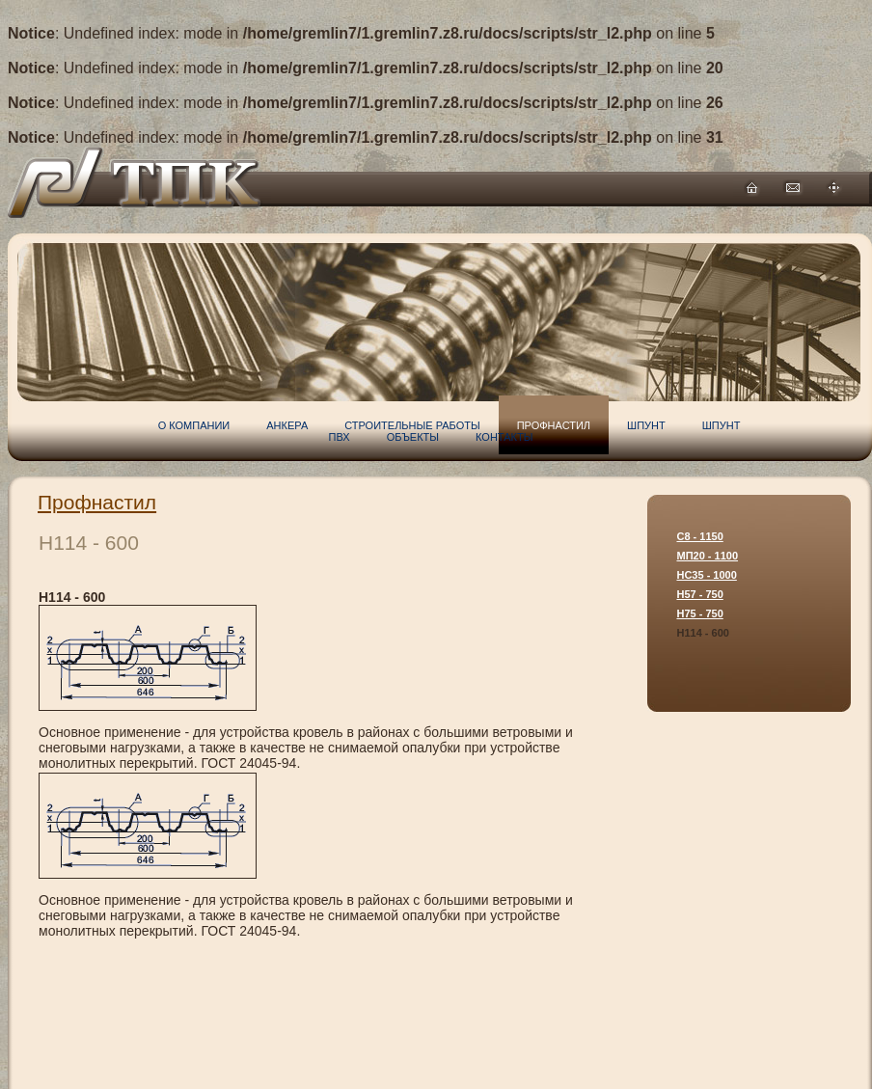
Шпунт (646, 425)
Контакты (504, 437)
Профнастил (97, 502)
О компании (194, 425)
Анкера (287, 425)
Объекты (413, 437)
